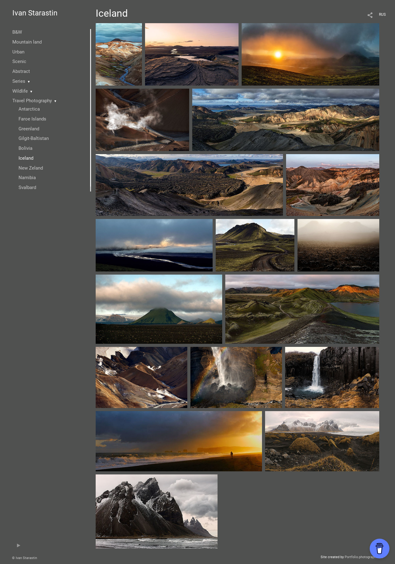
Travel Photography (32, 100)
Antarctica (29, 109)
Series (18, 81)
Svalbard (27, 187)
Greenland (29, 129)
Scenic (19, 61)
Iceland (26, 158)
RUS (382, 14)
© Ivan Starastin (24, 558)
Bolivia (25, 148)
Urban (18, 52)
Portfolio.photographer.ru (364, 557)
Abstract (21, 71)
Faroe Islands (32, 119)
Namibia (27, 177)
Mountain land (27, 42)
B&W (17, 32)
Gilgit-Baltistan (34, 138)
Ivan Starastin (34, 13)
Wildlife (20, 91)
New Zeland (31, 168)
